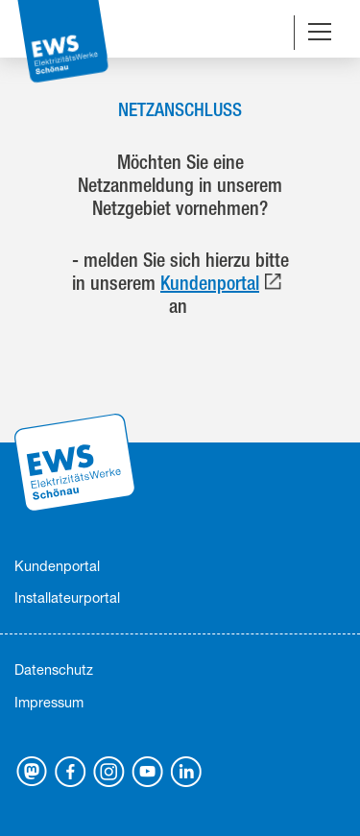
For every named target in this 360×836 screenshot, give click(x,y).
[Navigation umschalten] (319, 33)
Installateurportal (67, 597)
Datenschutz (53, 669)
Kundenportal (209, 283)
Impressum (49, 702)
